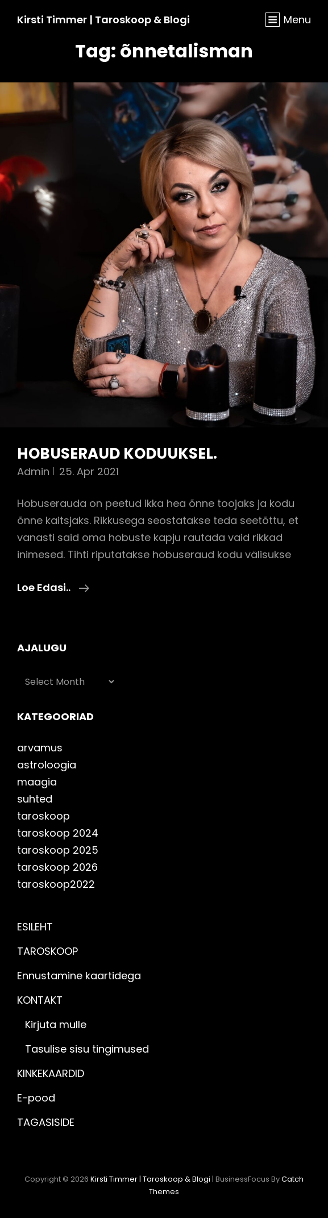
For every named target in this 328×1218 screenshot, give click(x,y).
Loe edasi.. (53, 587)
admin (33, 471)
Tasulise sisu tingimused (87, 1049)
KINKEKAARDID (50, 1073)
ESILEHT (35, 927)
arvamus (40, 748)
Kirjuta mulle (55, 1024)
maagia (37, 782)
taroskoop (43, 816)
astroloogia (46, 765)
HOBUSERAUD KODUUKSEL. (117, 453)
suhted (34, 799)
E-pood (36, 1098)
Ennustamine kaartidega (79, 975)
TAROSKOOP (47, 951)
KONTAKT (40, 1000)
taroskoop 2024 (57, 833)
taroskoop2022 (56, 884)
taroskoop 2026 (57, 867)
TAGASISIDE (45, 1122)
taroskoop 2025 (57, 850)
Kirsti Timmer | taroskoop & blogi (103, 20)
